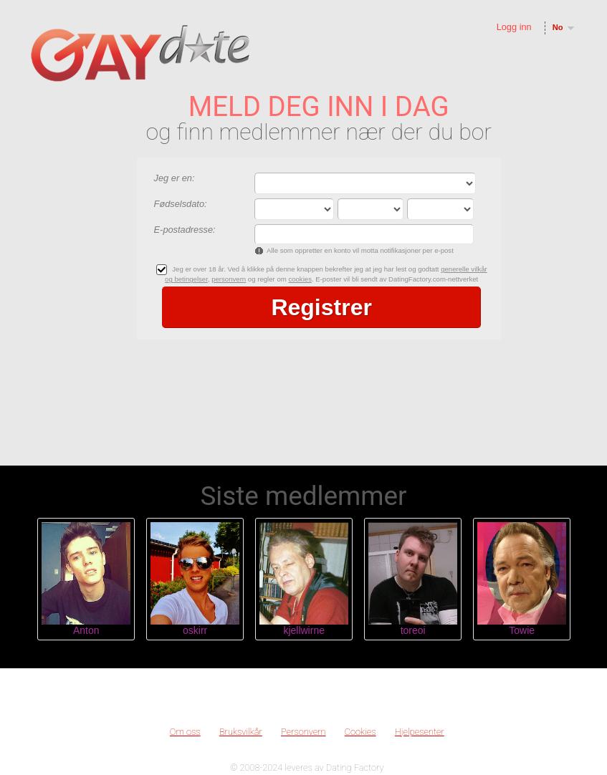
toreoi (413, 630)
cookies (300, 279)
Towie (522, 630)
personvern (228, 279)
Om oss (185, 731)
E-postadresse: (185, 229)
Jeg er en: (174, 178)
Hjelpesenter (419, 731)
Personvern (303, 731)
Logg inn (514, 26)
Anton (86, 630)
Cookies (360, 731)
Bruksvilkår (240, 731)
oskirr (195, 630)
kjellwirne (304, 630)
